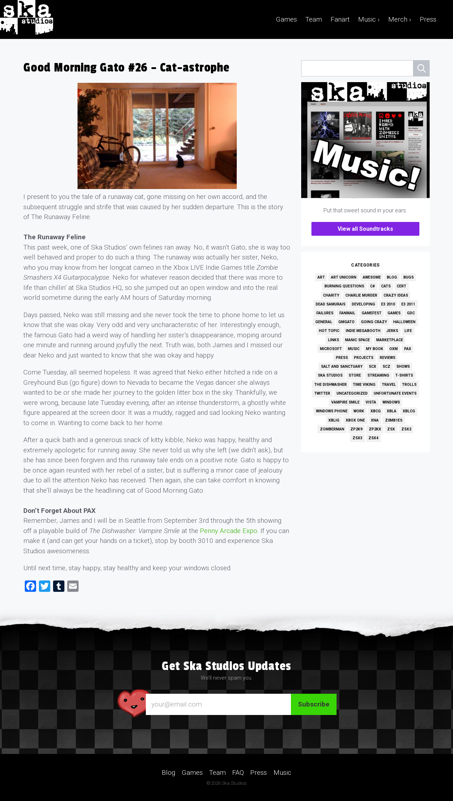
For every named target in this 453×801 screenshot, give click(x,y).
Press (428, 19)
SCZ (386, 366)
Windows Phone (332, 411)
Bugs (408, 277)
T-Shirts (404, 375)
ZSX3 (357, 438)
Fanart (340, 19)
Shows (403, 366)
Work (359, 411)
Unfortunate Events (395, 393)
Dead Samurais (330, 304)
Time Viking (364, 384)
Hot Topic (329, 330)
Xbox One (355, 420)
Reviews (387, 357)
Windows (391, 402)
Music (354, 349)
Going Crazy (374, 322)
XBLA (391, 411)
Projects (363, 357)
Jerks (392, 330)
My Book (374, 349)
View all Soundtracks (365, 228)
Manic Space (357, 340)
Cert (401, 286)
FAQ (238, 772)
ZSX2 (406, 429)
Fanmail (347, 313)
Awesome (372, 277)
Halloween (404, 322)
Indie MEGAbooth (363, 330)
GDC (411, 313)
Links (333, 340)
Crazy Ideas (396, 295)
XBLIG (333, 420)
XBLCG (409, 411)
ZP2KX (375, 429)
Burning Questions (344, 286)
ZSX (391, 429)
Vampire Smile (345, 402)
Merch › (399, 19)
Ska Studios (330, 375)
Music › (369, 19)
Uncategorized (352, 393)
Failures (324, 313)
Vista (371, 402)
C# (372, 286)
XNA (375, 420)
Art (321, 277)
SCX (372, 366)
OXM (393, 349)
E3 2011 (408, 304)
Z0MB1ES (393, 420)
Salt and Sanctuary (342, 366)
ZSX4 (373, 438)
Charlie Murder (361, 295)
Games (286, 19)
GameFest (372, 313)
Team (313, 19)
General (323, 322)
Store (355, 375)
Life (408, 330)
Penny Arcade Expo (228, 531)
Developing (363, 304)
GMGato (346, 322)
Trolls (409, 384)
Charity (331, 295)
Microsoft (331, 349)
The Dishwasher (330, 384)
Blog (392, 277)
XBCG (376, 411)
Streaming (378, 375)
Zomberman (332, 429)
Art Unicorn (343, 277)
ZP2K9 (356, 429)
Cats (386, 286)
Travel (389, 384)
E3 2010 (388, 304)
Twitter (322, 393)
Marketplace (389, 340)
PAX (407, 349)
